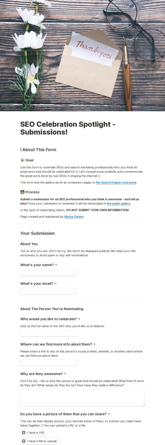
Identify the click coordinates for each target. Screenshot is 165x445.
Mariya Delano (74, 216)
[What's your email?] (48, 291)
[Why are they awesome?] (82, 397)
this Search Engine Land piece (116, 182)
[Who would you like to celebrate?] (48, 333)
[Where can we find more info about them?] (48, 363)
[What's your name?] (48, 272)
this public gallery (118, 203)
